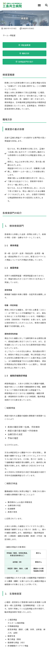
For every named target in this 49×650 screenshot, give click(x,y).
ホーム (5, 35)
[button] (39, 5)
